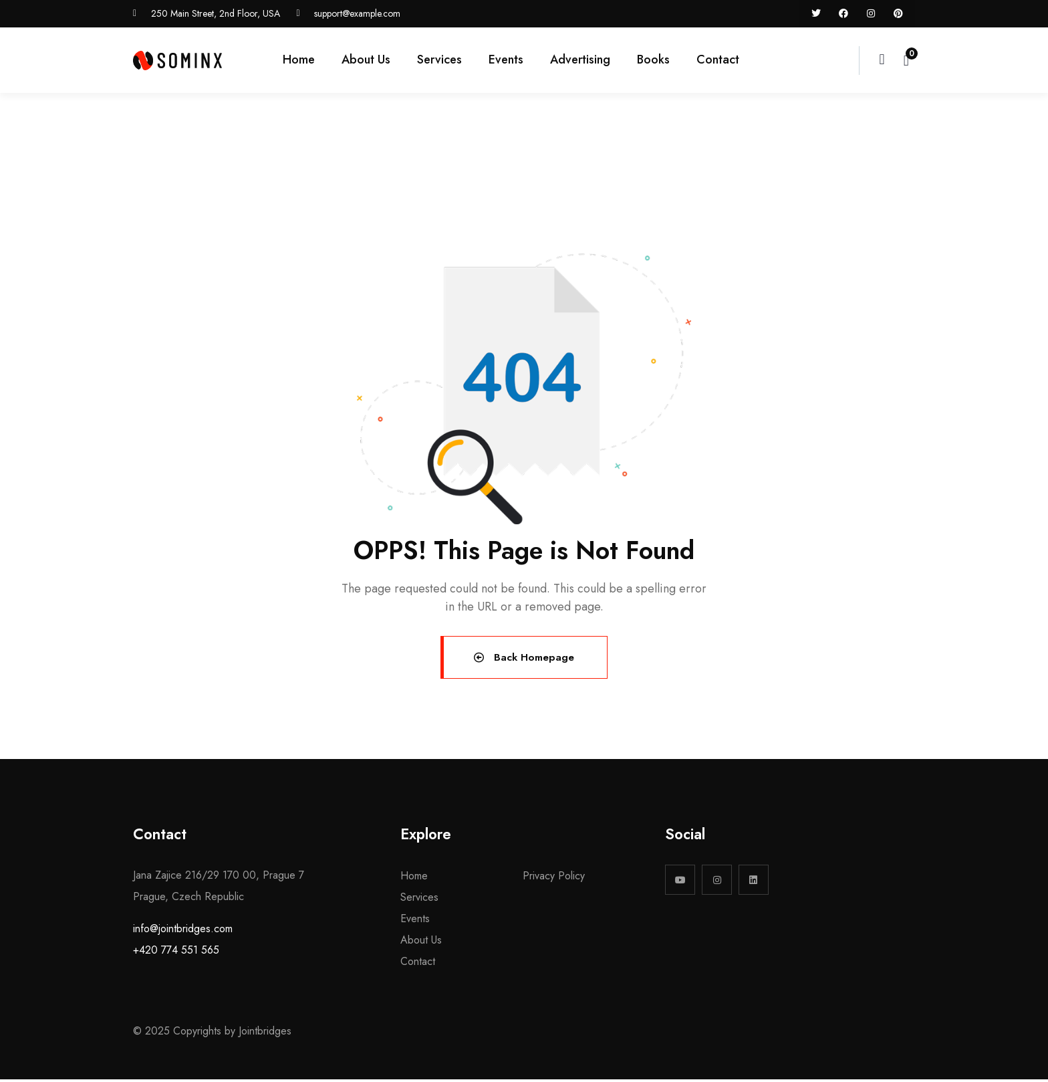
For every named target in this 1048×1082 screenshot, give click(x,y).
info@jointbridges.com (183, 931)
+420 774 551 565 (176, 952)
